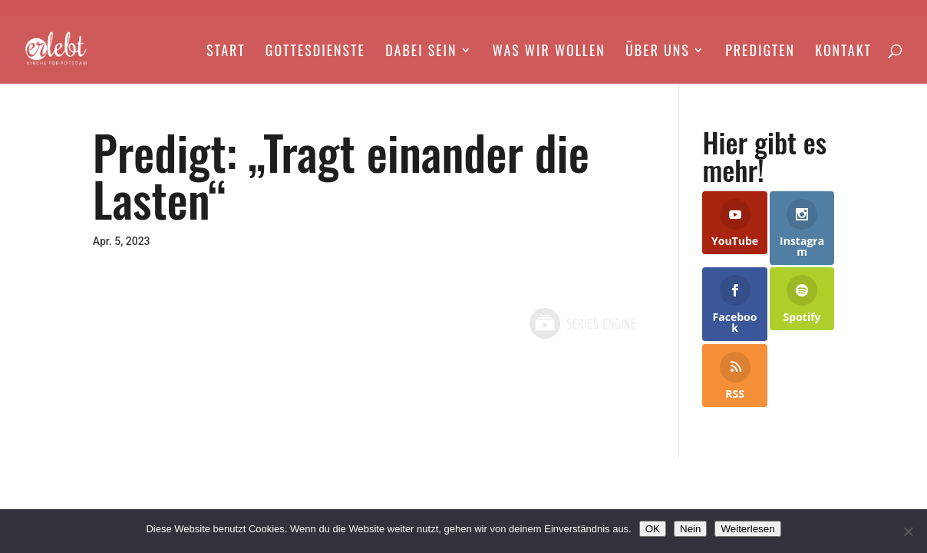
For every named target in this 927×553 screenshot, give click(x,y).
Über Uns (657, 52)
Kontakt (843, 52)
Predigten (760, 52)
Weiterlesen (747, 529)
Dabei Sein (421, 52)
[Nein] (907, 531)
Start (226, 52)
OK (652, 529)
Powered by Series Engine (581, 323)
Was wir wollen (549, 52)
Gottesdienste (315, 52)
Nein (690, 529)
